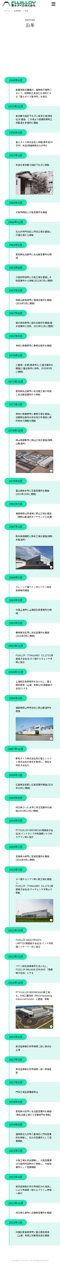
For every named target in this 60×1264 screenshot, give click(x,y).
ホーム (7, 11)
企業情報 (17, 11)
